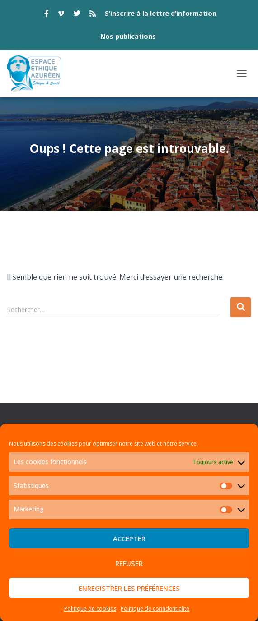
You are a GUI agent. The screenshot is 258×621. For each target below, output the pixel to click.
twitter (76, 15)
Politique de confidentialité (155, 608)
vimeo (61, 15)
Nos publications (128, 36)
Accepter (129, 538)
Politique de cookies (90, 608)
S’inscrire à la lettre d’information (160, 13)
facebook (46, 15)
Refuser (129, 563)
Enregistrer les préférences (129, 588)
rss (92, 15)
